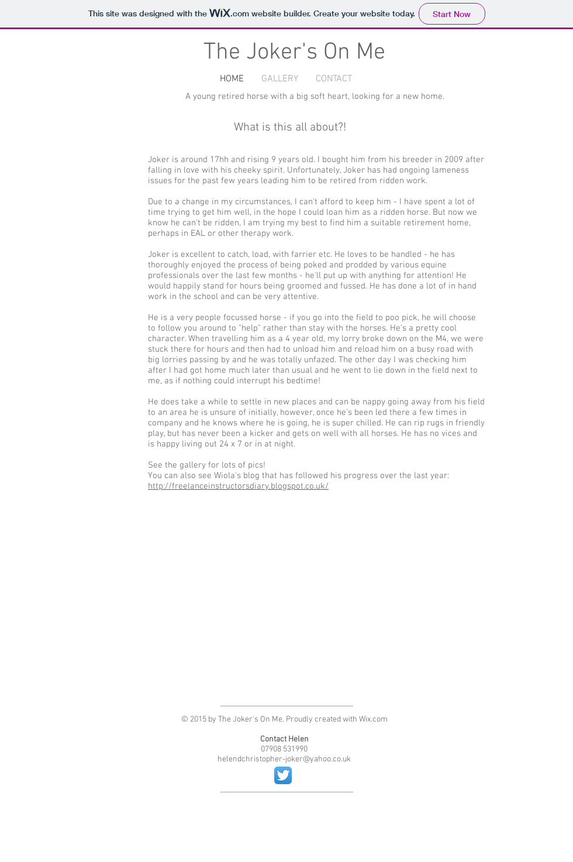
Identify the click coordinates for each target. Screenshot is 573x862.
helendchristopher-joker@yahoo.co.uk (284, 759)
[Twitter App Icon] (283, 775)
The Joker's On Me (294, 53)
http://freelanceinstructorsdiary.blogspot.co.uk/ (238, 486)
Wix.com (373, 719)
